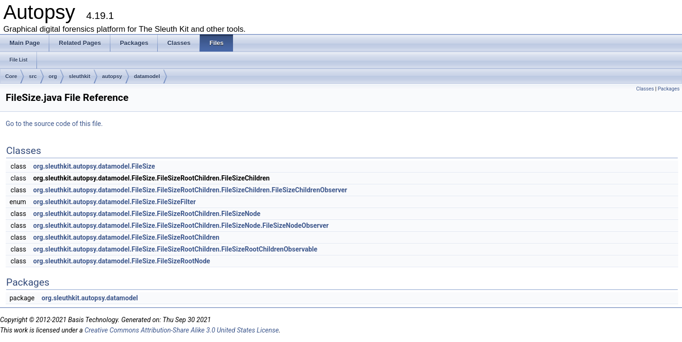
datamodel (147, 76)
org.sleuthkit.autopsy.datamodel (90, 298)
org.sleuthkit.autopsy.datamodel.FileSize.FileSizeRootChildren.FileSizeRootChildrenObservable (175, 249)
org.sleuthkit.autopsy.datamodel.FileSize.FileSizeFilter (114, 202)
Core (11, 76)
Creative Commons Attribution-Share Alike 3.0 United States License (181, 330)
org (53, 76)
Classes (645, 89)
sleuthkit (79, 76)
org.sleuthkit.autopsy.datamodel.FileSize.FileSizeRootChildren (126, 237)
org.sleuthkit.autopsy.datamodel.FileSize (94, 166)
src (33, 76)
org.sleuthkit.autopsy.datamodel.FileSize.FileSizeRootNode (121, 261)
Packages (669, 89)
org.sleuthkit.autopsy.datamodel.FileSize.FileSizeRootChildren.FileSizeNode (146, 213)
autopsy (112, 76)
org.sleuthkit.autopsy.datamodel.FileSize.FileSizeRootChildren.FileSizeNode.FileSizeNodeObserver (181, 225)
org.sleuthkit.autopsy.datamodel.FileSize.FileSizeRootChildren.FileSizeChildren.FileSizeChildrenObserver (190, 190)
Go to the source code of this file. (54, 123)
